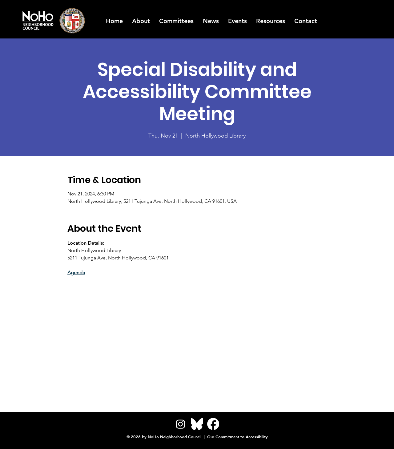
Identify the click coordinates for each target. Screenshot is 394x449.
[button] (270, 21)
